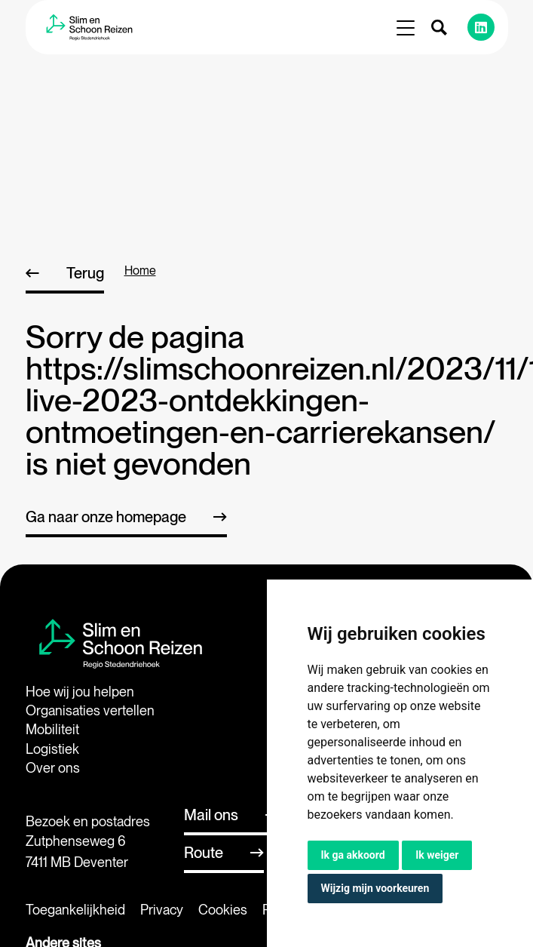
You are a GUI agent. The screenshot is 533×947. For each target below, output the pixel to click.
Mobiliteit (52, 729)
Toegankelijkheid (75, 910)
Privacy (161, 910)
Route (203, 853)
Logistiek (52, 749)
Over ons (53, 768)
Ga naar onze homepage (106, 517)
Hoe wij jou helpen (80, 691)
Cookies (222, 910)
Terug (85, 273)
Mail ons (211, 815)
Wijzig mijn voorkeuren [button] (375, 888)
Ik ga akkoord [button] (353, 855)
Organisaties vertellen (90, 710)
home (140, 270)
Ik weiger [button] (436, 855)
